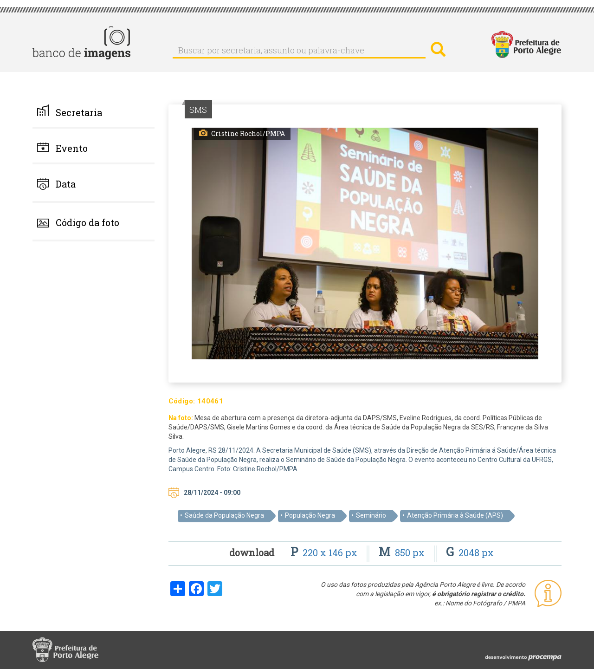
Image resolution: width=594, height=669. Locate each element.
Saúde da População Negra (224, 515)
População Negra (310, 515)
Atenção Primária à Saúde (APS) (455, 515)
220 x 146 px (325, 552)
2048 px (470, 552)
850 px (403, 552)
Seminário (371, 515)
